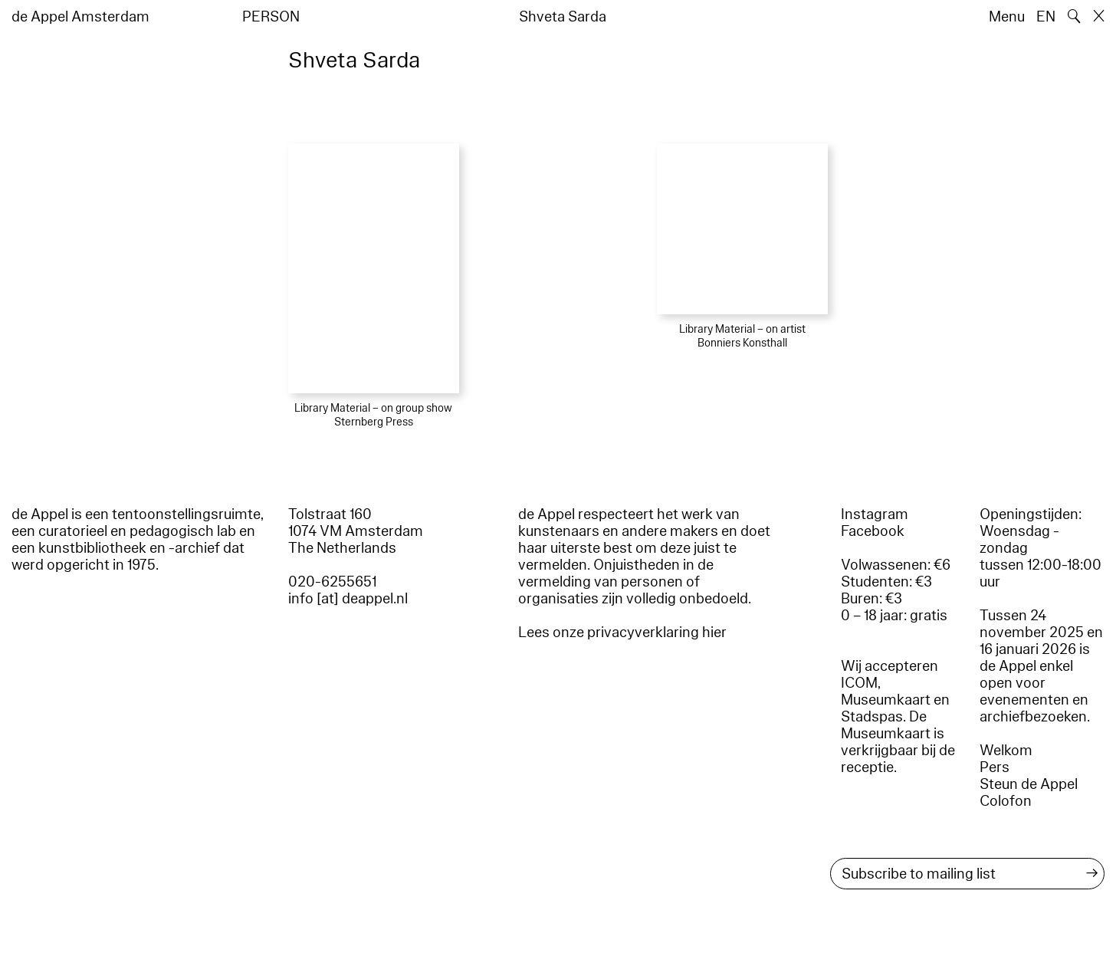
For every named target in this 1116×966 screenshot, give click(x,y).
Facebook (872, 531)
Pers (994, 767)
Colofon (1006, 801)
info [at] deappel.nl (348, 599)
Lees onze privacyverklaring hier (622, 632)
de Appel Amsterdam (80, 17)
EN (1045, 17)
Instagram (874, 514)
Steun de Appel (1029, 784)
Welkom (1006, 751)
